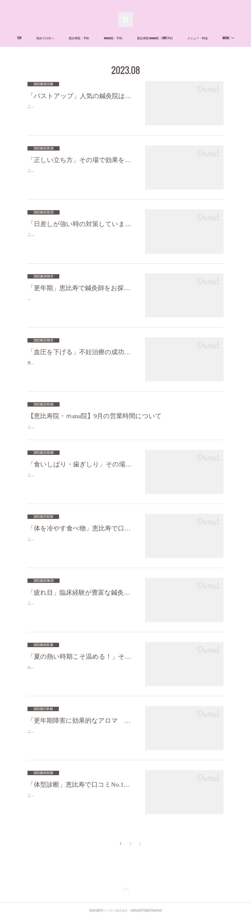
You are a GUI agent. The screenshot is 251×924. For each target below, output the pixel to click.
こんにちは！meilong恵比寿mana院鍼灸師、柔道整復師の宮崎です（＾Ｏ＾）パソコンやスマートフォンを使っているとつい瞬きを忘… (80, 612)
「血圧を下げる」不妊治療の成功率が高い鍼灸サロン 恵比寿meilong (81, 352)
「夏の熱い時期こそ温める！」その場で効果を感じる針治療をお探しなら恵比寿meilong (81, 662)
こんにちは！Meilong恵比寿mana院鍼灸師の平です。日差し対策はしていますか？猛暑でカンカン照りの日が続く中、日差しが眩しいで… (80, 237)
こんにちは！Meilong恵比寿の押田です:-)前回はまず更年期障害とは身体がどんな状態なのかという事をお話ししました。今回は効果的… (80, 740)
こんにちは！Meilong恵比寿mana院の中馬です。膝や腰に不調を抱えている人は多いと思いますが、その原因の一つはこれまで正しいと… (80, 173)
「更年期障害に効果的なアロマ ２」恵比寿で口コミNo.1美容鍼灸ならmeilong (81, 726)
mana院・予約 (131, 38)
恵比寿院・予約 (96, 38)
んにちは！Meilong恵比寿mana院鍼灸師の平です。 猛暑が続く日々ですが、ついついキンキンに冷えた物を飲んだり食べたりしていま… (80, 676)
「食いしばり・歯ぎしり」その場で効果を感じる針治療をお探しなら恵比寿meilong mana (81, 470)
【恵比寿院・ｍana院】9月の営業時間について (94, 416)
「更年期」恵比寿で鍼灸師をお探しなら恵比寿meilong (81, 288)
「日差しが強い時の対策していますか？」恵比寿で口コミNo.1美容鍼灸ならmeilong (81, 224)
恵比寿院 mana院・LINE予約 (172, 38)
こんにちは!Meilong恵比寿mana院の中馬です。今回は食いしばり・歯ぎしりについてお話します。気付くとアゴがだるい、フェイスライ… (81, 484)
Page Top (125, 896)
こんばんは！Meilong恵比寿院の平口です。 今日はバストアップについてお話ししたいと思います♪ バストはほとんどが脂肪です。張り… (80, 109)
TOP (37, 38)
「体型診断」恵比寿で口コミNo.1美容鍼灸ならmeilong (81, 790)
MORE (208, 38)
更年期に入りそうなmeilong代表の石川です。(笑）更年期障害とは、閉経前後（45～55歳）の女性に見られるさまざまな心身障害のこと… (81, 302)
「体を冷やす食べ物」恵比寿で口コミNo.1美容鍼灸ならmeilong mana (81, 534)
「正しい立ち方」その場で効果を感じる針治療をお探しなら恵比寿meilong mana (81, 160)
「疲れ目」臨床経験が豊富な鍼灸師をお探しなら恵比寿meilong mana (81, 598)
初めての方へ (63, 38)
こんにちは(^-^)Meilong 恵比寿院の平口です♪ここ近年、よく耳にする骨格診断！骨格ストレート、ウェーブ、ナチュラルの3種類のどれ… (81, 804)
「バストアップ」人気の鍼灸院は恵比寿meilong (81, 96)
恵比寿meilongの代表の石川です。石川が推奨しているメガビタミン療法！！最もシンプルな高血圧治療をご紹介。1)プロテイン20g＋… (79, 366)
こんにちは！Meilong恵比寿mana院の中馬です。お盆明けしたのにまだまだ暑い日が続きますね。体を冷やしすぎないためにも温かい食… (80, 548)
